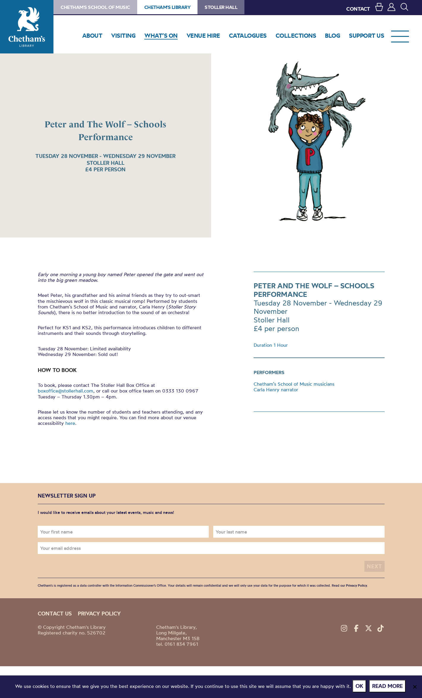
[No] (415, 687)
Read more (388, 687)
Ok (360, 687)
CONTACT (358, 9)
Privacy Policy (356, 583)
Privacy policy (99, 611)
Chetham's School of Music (95, 7)
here (70, 423)
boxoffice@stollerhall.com (65, 391)
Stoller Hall (221, 7)
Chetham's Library (26, 26)
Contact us (55, 611)
